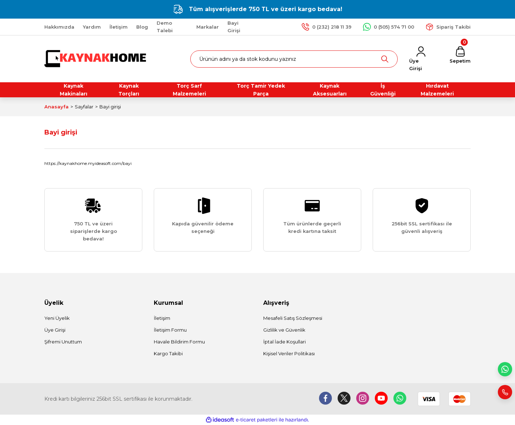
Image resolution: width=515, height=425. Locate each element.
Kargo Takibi (168, 353)
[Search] (294, 59)
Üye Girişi (54, 330)
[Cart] (460, 55)
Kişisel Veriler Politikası (289, 353)
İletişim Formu (170, 330)
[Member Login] (420, 59)
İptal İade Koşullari (284, 342)
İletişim (162, 318)
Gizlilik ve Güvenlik (284, 330)
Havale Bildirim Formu (179, 342)
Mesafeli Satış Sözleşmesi (292, 318)
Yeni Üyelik (57, 318)
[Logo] (96, 58)
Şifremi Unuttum (63, 342)
